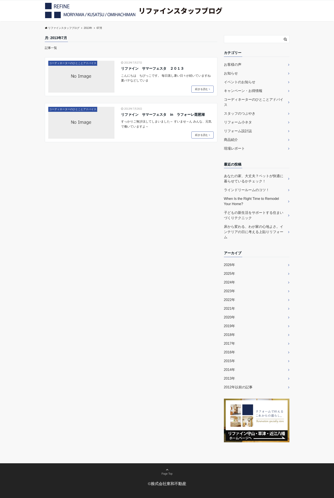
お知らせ (231, 73)
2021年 (229, 308)
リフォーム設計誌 (238, 131)
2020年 (229, 317)
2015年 (229, 361)
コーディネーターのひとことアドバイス (72, 63)
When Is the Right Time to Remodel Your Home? (251, 201)
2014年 (229, 370)
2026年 (229, 265)
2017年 (229, 343)
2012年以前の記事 (238, 387)
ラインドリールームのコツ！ (246, 190)
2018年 (229, 335)
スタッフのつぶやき (239, 113)
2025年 (229, 273)
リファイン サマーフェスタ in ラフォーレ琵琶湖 (162, 114)
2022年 (229, 300)
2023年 (229, 291)
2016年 (229, 352)
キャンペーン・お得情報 (243, 91)
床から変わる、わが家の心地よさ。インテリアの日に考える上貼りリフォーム (253, 232)
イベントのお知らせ (239, 82)
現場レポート (234, 148)
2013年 (229, 378)
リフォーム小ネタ (238, 122)
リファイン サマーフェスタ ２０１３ (152, 68)
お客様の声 (232, 64)
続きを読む (202, 89)
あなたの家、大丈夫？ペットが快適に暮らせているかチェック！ (253, 178)
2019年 (229, 326)
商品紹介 (231, 140)
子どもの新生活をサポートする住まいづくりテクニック (253, 215)
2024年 (229, 282)
